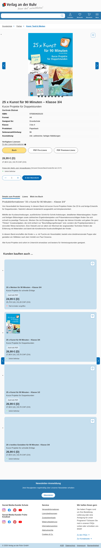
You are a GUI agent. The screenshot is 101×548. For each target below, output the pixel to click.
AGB (62, 545)
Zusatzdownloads (49, 518)
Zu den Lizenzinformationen (14, 144)
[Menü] (97, 15)
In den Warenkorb (32, 178)
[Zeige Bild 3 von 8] (45, 96)
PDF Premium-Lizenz (66, 150)
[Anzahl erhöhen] (18, 177)
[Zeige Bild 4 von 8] (49, 96)
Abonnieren (48, 495)
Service (45, 505)
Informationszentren (49, 526)
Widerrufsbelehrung (49, 522)
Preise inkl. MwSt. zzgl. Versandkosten (16, 168)
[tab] (11, 197)
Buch (14, 150)
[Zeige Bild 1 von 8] (39, 96)
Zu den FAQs (83, 535)
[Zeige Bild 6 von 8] (55, 96)
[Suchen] (62, 15)
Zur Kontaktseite (84, 539)
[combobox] (30, 15)
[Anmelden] (70, 15)
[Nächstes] (97, 65)
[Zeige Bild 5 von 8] (52, 96)
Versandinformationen (50, 509)
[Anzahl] (12, 177)
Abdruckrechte (47, 530)
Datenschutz (70, 545)
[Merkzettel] (80, 15)
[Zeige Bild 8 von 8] (62, 96)
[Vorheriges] (3, 65)
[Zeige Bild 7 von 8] (59, 96)
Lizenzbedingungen (49, 513)
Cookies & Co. (47, 534)
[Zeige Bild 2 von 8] (42, 96)
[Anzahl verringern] (5, 177)
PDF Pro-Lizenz (40, 150)
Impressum (81, 545)
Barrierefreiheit (93, 545)
